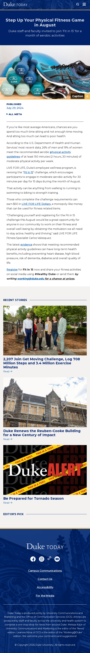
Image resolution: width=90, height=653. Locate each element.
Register (12, 269)
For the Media (45, 595)
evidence (26, 244)
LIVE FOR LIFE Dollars (36, 204)
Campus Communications (45, 570)
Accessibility (45, 587)
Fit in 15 (28, 172)
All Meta (15, 114)
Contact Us (45, 579)
